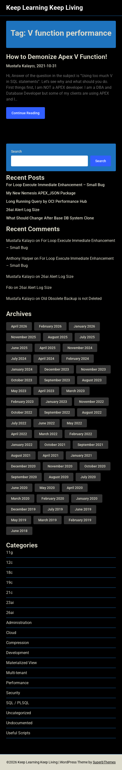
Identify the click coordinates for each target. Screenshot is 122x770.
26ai (10, 612)
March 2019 (47, 520)
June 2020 (19, 488)
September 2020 (24, 477)
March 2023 (75, 391)
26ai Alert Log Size (23, 209)
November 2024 (80, 348)
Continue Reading (26, 113)
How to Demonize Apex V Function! (56, 56)
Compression (17, 642)
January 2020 (86, 498)
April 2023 (46, 391)
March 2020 (20, 498)
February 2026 (50, 326)
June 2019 (83, 509)
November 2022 (91, 402)
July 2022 (18, 423)
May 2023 (18, 391)
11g (9, 552)
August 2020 (58, 477)
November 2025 (23, 337)
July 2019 (55, 509)
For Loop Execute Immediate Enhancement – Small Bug (55, 184)
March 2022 (48, 434)
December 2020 (23, 466)
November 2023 (93, 369)
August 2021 (21, 455)
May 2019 (18, 520)
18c (9, 572)
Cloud (11, 632)
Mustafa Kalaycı (20, 240)
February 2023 (22, 402)
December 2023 (56, 369)
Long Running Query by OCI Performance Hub (46, 201)
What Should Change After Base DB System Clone (50, 218)
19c (9, 582)
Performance (17, 682)
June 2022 (46, 423)
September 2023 (57, 380)
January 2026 (84, 326)
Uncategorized (18, 713)
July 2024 (18, 359)
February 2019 (80, 520)
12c (9, 562)
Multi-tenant (16, 672)
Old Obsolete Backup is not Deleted (71, 298)
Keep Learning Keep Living (44, 7)
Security (13, 693)
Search (16, 151)
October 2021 (55, 445)
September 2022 (57, 412)
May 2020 (47, 488)
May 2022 (74, 423)
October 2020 (95, 466)
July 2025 (87, 337)
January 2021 (81, 455)
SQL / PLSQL (17, 703)
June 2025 (19, 348)
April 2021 (51, 455)
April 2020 (75, 488)
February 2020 (52, 498)
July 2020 (88, 477)
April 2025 (47, 348)
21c (9, 592)
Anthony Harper (19, 258)
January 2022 (21, 445)
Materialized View (21, 662)
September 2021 (90, 445)
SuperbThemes (104, 762)
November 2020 (60, 466)
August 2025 (58, 337)
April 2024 (46, 359)
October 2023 (21, 380)
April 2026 (19, 326)
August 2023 (92, 380)
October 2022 (21, 412)
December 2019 (23, 509)
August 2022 (92, 412)
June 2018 (19, 531)
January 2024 (21, 369)
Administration (19, 622)
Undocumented (19, 723)
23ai (10, 602)
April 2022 (19, 434)
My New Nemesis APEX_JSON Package (41, 193)
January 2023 (56, 402)
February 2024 (77, 359)
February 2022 (80, 434)
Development (17, 652)
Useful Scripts (18, 733)
